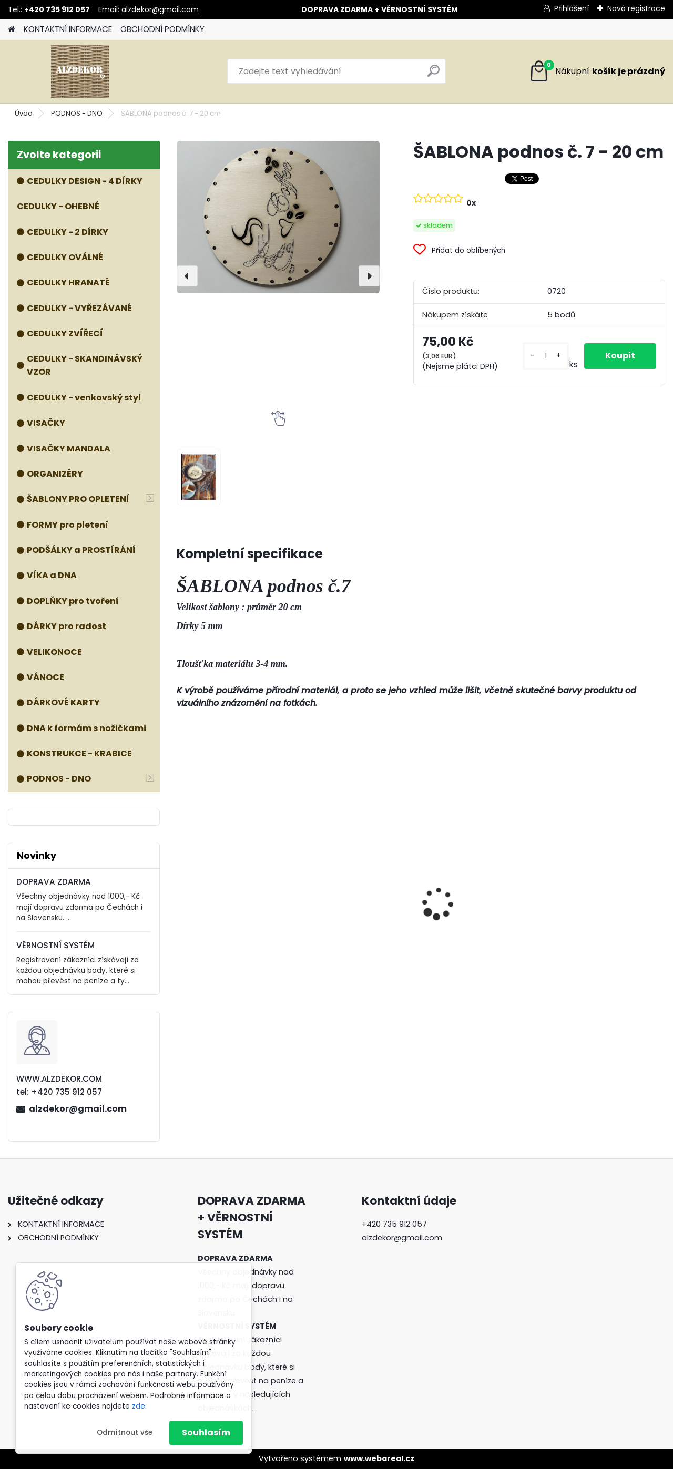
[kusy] (546, 356)
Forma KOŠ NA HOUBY (352, 889)
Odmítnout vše (124, 1432)
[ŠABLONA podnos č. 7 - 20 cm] (278, 217)
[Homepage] (11, 29)
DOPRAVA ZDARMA (53, 881)
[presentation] (187, 275)
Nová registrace (636, 8)
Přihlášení (571, 8)
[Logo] (80, 71)
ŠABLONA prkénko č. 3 (227, 901)
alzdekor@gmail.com (160, 9)
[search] (433, 75)
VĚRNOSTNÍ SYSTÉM (55, 945)
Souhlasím (206, 1432)
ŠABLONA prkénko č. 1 (474, 901)
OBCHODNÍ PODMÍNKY (162, 29)
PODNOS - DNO (77, 113)
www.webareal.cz (379, 1458)
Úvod (24, 113)
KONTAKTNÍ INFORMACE (68, 29)
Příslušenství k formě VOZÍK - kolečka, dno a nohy (602, 886)
